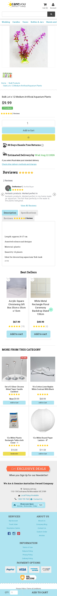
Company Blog (41, 524)
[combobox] (24, 14)
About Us (41, 521)
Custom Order (42, 532)
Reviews (18, 219)
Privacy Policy (28, 555)
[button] (8, 279)
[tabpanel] (28, 194)
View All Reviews (28, 205)
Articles (42, 535)
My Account (13, 521)
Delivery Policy (27, 558)
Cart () (45, 6)
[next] (51, 310)
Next (54, 194)
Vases (25, 22)
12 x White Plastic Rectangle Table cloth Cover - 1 (14, 440)
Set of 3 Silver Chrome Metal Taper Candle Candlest (14, 389)
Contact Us (36, 499)
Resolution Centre (13, 528)
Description (10, 212)
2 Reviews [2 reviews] (16, 113)
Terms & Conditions (34, 589)
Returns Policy (27, 551)
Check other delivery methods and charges (19, 164)
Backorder (14, 454)
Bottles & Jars (37, 22)
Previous (3, 194)
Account (53, 6)
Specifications (28, 212)
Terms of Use (28, 547)
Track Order (13, 524)
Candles (16, 22)
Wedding (6, 22)
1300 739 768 (23, 499)
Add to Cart (28, 130)
